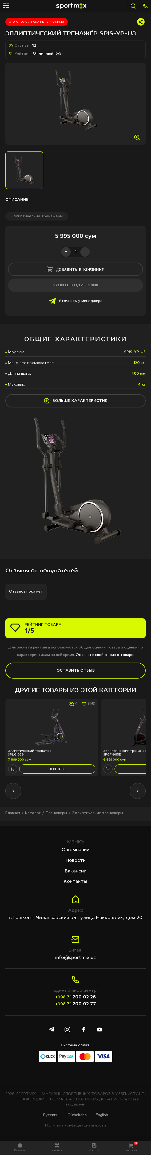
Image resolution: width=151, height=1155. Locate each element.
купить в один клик (76, 290)
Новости (76, 860)
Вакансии (75, 871)
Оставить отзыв (76, 676)
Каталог (33, 818)
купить (57, 774)
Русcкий (50, 1115)
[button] (13, 796)
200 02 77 (75, 1004)
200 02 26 (75, 997)
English (102, 1115)
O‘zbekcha (77, 1115)
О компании (75, 850)
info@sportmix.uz (75, 957)
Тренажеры (56, 818)
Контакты (75, 881)
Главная (12, 818)
